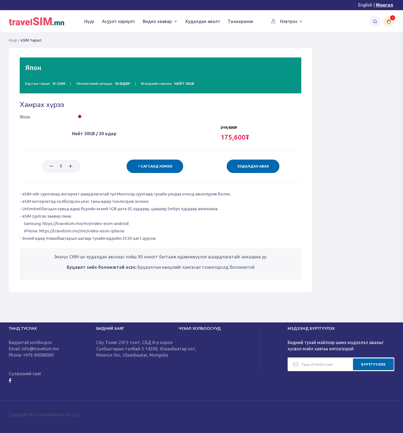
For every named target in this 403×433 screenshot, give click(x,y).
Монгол (384, 4)
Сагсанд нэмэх (154, 166)
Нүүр (89, 21)
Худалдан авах (253, 166)
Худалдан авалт (202, 21)
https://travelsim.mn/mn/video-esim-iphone (81, 231)
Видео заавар (157, 21)
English (365, 4)
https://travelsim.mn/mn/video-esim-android (85, 223)
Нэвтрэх (288, 21)
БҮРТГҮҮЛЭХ (373, 364)
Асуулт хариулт (118, 21)
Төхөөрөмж (240, 21)
